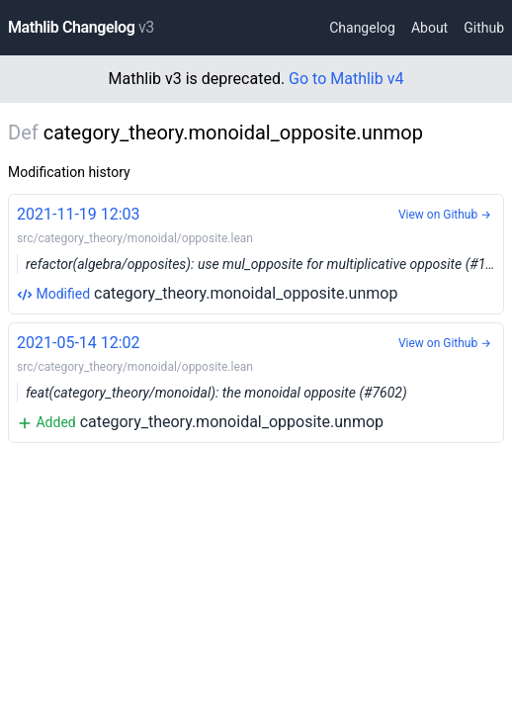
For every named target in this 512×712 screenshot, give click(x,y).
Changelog (362, 28)
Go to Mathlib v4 (346, 78)
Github (484, 28)
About (429, 28)
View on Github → (444, 215)
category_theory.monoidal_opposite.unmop (260, 253)
